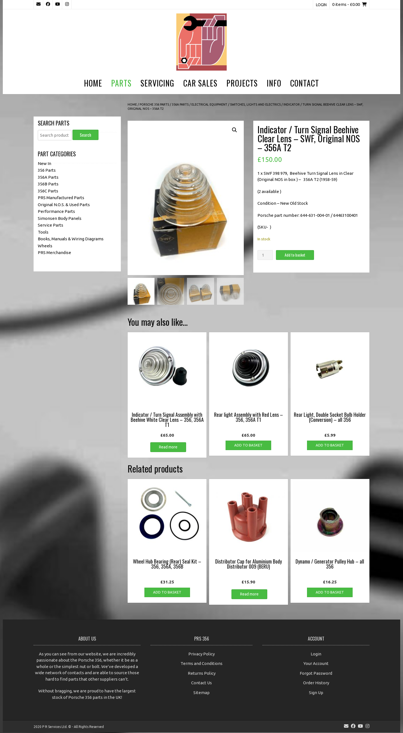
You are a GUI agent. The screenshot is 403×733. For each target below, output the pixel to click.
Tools (43, 232)
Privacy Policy (201, 654)
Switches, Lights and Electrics (255, 104)
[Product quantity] (265, 255)
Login (321, 5)
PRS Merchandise (54, 252)
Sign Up (316, 693)
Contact (304, 83)
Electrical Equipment (209, 104)
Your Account (316, 664)
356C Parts (48, 191)
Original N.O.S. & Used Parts (64, 204)
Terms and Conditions (201, 664)
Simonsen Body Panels (59, 218)
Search (85, 135)
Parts (121, 83)
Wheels (45, 245)
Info (274, 83)
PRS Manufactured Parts (61, 197)
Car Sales (200, 83)
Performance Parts (56, 211)
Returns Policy (201, 673)
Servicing (157, 83)
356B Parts (48, 183)
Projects (242, 83)
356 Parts (47, 170)
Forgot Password (316, 673)
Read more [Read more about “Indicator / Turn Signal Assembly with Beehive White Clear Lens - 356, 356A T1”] (168, 448)
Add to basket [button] (248, 446)
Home (93, 83)
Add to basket (295, 255)
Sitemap (201, 693)
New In (44, 163)
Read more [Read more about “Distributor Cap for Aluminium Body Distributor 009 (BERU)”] (249, 594)
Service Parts (50, 225)
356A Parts (180, 104)
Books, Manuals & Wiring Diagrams (71, 238)
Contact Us (201, 683)
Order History (316, 683)
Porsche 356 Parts (154, 104)
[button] (234, 130)
